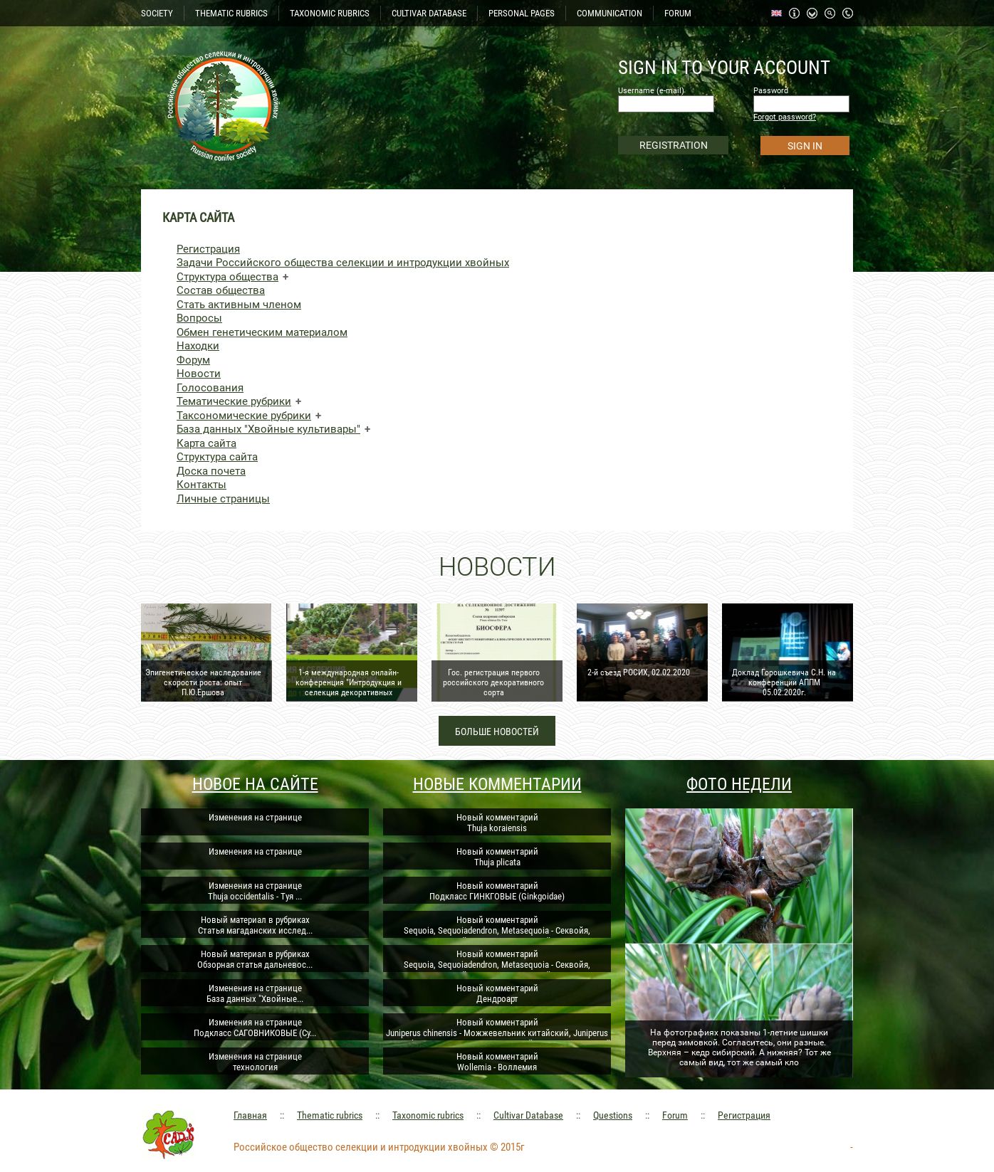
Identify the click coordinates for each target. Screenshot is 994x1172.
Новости (199, 373)
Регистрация (208, 249)
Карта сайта (206, 443)
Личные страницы (223, 498)
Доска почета (211, 471)
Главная (250, 1115)
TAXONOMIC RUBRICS (330, 13)
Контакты (201, 484)
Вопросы (199, 318)
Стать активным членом (239, 304)
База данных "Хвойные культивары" (268, 429)
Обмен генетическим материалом (262, 332)
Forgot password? (784, 117)
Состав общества (221, 290)
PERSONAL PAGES (521, 13)
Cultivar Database (528, 1115)
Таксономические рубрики (244, 415)
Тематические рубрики (234, 401)
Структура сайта (217, 456)
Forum (675, 1115)
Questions (612, 1115)
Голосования (210, 387)
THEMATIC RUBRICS (231, 13)
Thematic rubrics (329, 1115)
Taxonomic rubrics (428, 1115)
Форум (193, 360)
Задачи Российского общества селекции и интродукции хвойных (343, 262)
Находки (198, 345)
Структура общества (227, 276)
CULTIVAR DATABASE (429, 13)
